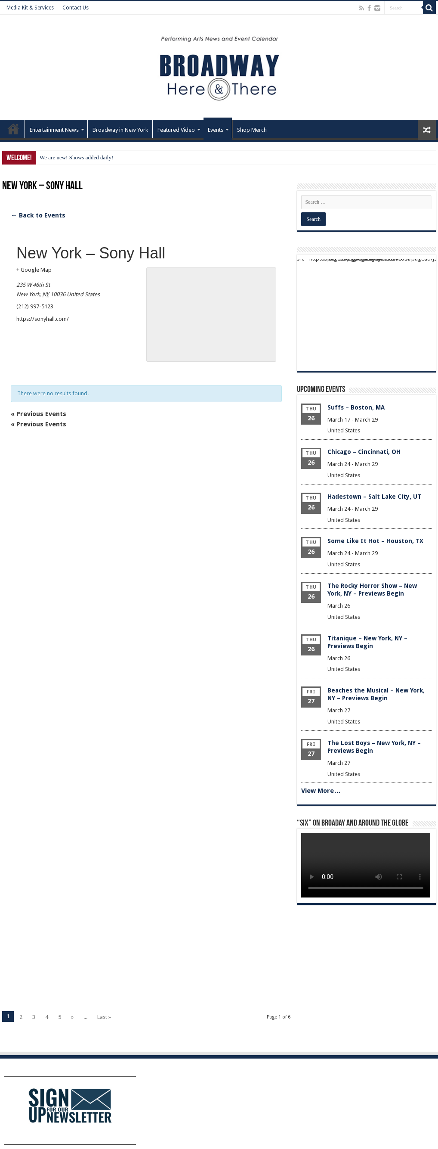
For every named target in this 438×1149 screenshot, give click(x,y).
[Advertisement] (146, 539)
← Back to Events (38, 215)
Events (215, 130)
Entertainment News (54, 130)
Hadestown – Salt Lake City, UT (374, 496)
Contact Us (75, 8)
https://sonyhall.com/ (42, 319)
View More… (320, 791)
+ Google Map (34, 270)
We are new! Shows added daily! (76, 157)
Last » (104, 1017)
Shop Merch (252, 130)
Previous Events (38, 414)
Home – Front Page (13, 129)
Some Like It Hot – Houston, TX (375, 540)
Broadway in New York (120, 130)
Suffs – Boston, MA (356, 407)
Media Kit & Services (30, 8)
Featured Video (176, 130)
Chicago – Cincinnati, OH (364, 451)
